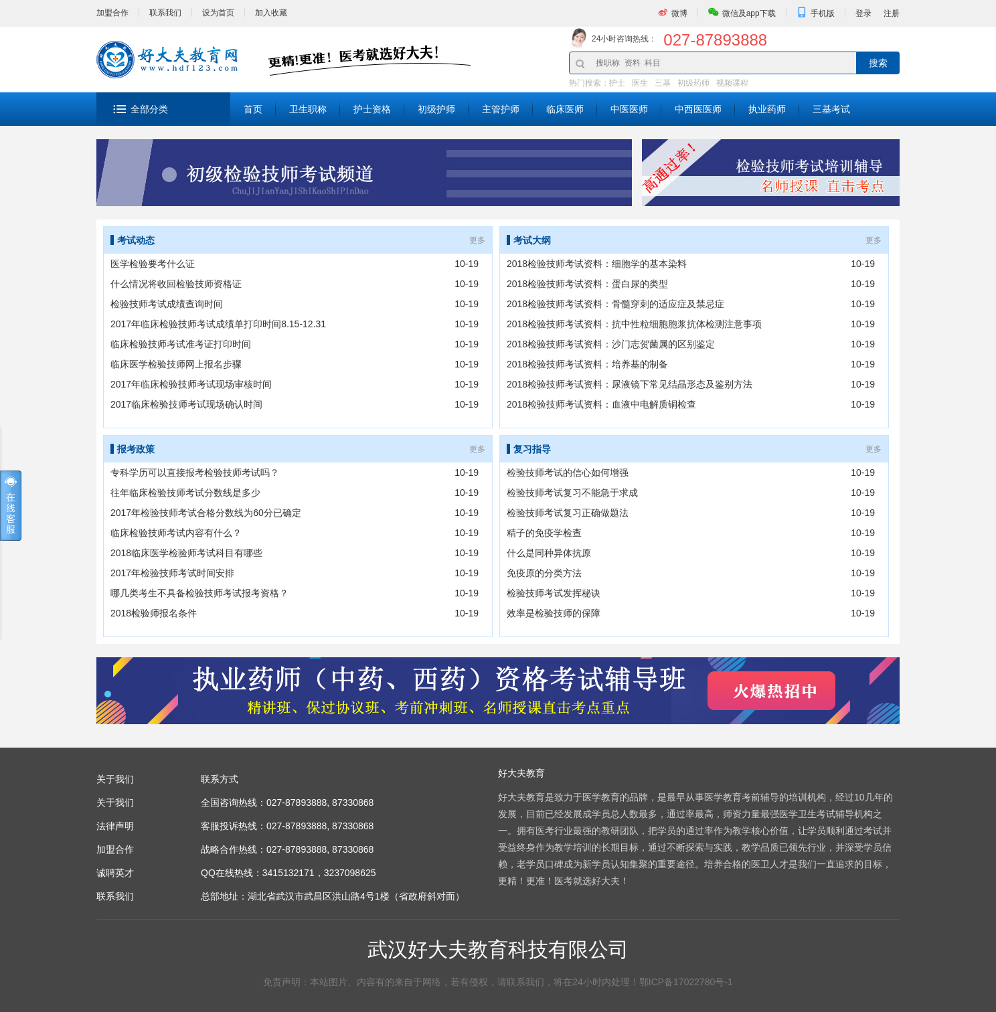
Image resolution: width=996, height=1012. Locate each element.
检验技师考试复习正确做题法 (568, 512)
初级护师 (436, 109)
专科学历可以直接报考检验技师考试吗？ (194, 472)
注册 (892, 13)
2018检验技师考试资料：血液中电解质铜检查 (601, 404)
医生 (640, 83)
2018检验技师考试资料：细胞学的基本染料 (597, 263)
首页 (253, 109)
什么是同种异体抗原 (549, 552)
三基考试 (831, 109)
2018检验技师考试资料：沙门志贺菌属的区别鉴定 (611, 344)
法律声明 (115, 826)
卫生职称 (308, 109)
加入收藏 (271, 12)
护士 (617, 83)
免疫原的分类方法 (544, 573)
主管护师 (500, 109)
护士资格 (372, 109)
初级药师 (693, 83)
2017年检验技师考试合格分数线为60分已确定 (205, 512)
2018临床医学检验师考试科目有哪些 (186, 552)
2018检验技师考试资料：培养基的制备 (587, 364)
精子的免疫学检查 (544, 532)
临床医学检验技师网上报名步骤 (176, 364)
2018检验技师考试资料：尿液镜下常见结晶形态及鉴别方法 (629, 384)
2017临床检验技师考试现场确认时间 (186, 404)
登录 (863, 13)
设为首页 (218, 12)
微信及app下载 (749, 13)
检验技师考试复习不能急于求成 (572, 492)
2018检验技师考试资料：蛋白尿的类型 (587, 283)
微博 (679, 13)
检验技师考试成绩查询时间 (166, 304)
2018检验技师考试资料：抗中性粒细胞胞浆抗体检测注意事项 (634, 324)
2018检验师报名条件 (153, 613)
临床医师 (565, 109)
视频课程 (732, 83)
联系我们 (165, 12)
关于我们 (115, 802)
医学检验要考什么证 (152, 263)
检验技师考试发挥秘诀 (553, 593)
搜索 (878, 63)
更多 (477, 240)
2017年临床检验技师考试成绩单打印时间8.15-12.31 (218, 324)
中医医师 (629, 109)
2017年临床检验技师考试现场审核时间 (191, 384)
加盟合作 (112, 12)
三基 (663, 83)
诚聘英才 (115, 872)
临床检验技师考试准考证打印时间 (180, 344)
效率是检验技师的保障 (553, 613)
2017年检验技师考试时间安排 (172, 573)
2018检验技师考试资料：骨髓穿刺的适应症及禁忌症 (615, 304)
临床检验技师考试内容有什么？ (176, 532)
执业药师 (767, 109)
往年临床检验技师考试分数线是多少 (185, 492)
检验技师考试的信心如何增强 (568, 472)
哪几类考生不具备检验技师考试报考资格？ (199, 593)
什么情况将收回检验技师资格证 (176, 283)
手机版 (823, 13)
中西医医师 (698, 109)
